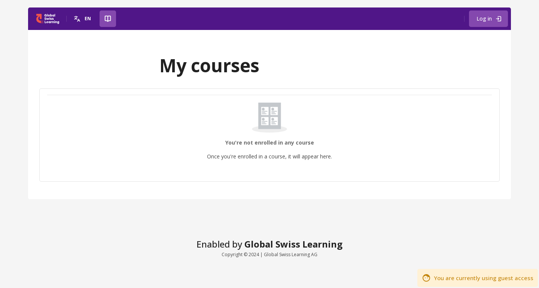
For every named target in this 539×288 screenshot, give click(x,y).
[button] (83, 18)
